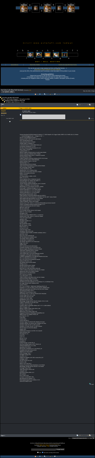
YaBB (30, 90)
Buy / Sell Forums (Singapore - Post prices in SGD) (16, 99)
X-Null (48, 446)
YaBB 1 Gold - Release (44, 445)
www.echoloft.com (14, 64)
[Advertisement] (47, 27)
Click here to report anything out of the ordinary (47, 69)
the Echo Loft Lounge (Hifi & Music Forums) (68, 64)
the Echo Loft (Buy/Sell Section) (10, 97)
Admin (22, 102)
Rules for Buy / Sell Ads (35, 64)
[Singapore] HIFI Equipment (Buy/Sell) (15, 100)
